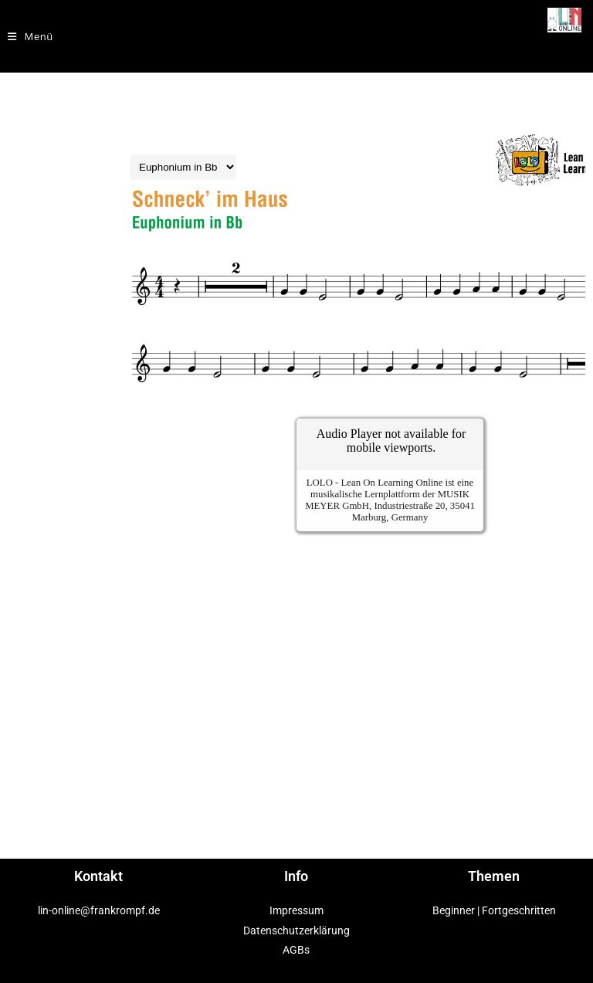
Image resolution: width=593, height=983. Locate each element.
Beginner (453, 910)
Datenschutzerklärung (296, 930)
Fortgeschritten (519, 910)
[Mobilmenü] (30, 36)
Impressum (296, 910)
